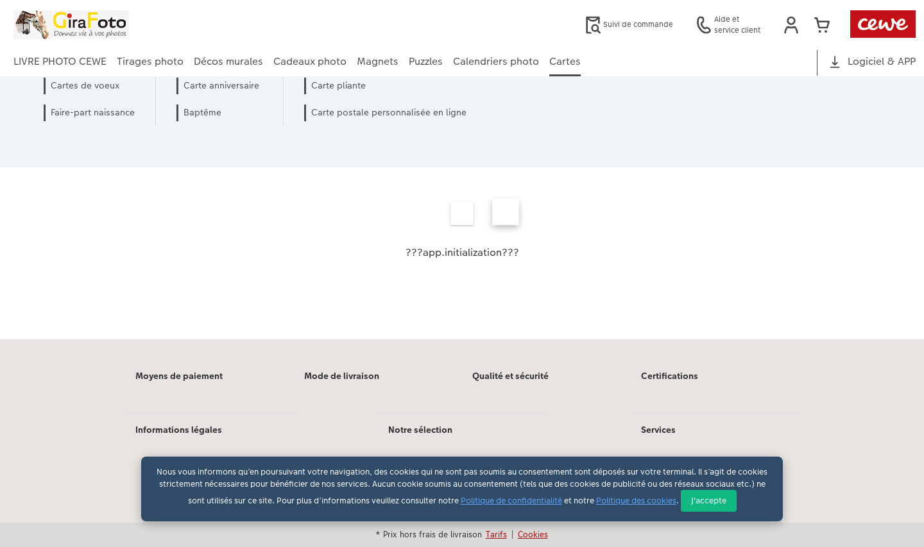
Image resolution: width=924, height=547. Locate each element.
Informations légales (178, 429)
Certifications (669, 375)
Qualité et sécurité (510, 375)
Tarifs (496, 534)
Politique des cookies (636, 500)
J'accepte (708, 500)
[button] (791, 25)
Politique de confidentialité (511, 500)
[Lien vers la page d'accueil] (139, 24)
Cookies (533, 534)
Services (658, 429)
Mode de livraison (341, 375)
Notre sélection (420, 429)
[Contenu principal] (462, 225)
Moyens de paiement (179, 375)
